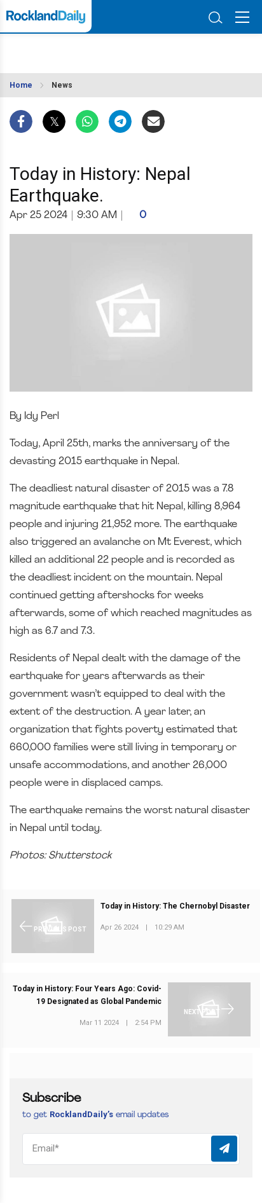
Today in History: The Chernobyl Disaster (175, 906)
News (62, 85)
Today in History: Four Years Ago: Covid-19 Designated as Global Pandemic (87, 995)
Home (21, 85)
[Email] (131, 1149)
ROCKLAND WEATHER (75, 49)
